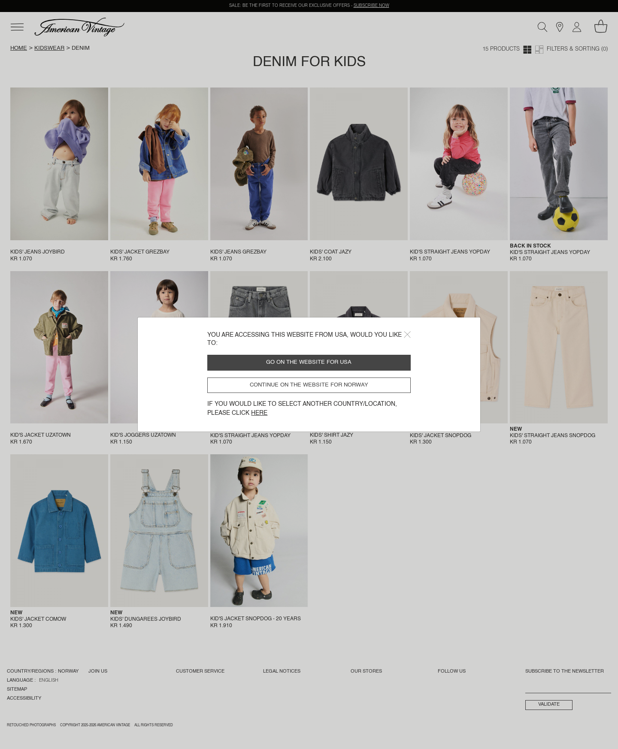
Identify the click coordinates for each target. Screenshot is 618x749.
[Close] (407, 334)
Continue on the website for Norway (309, 385)
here (259, 413)
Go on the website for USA (308, 362)
